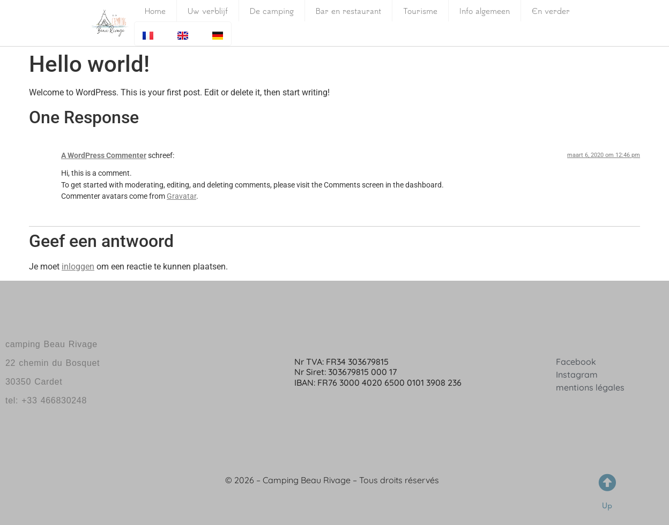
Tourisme (420, 10)
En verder (551, 10)
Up (607, 505)
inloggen (78, 266)
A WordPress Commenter (103, 155)
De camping (272, 10)
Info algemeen (484, 10)
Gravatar (181, 196)
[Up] (607, 482)
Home (155, 10)
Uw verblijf (208, 10)
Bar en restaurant (348, 10)
